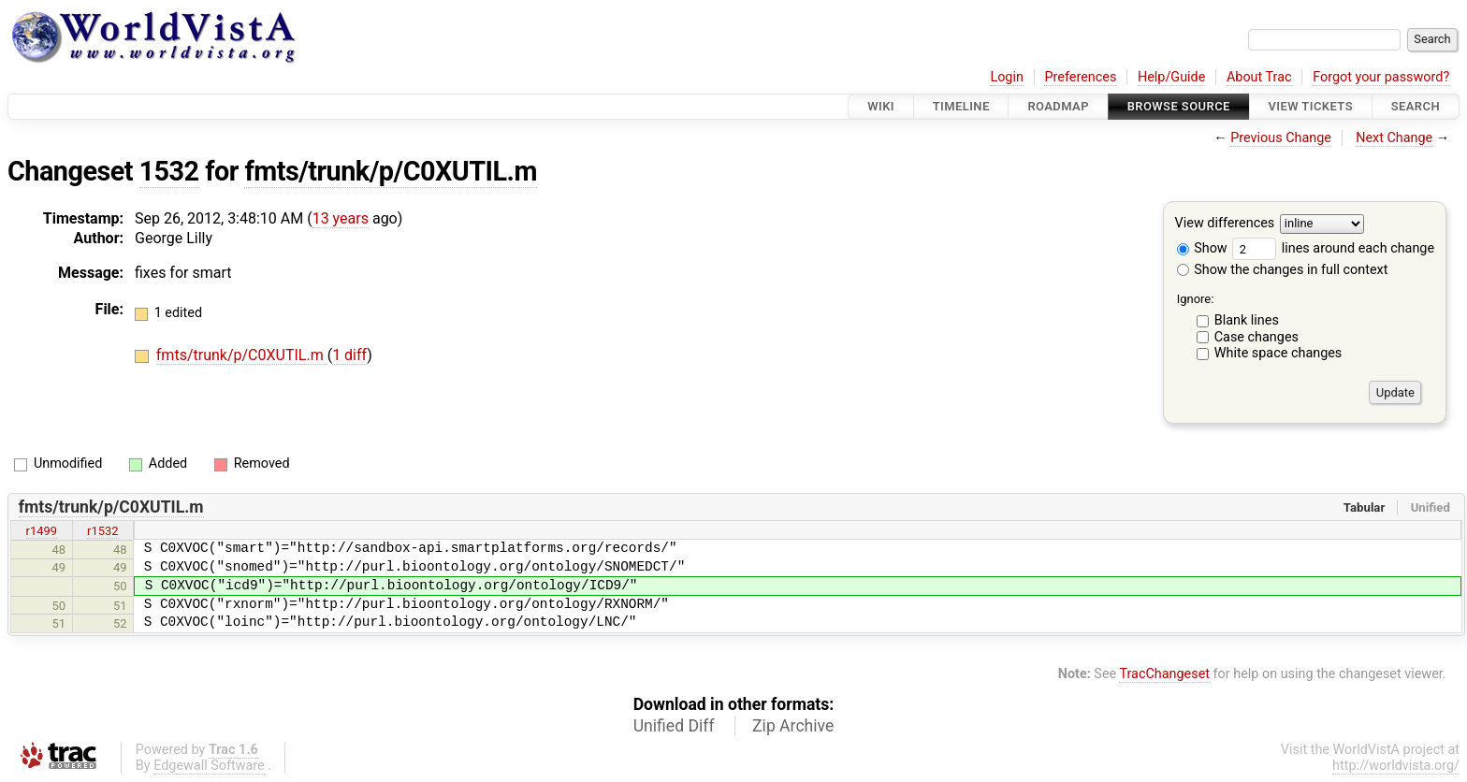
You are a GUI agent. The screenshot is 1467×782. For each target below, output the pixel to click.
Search (1415, 106)
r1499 (42, 531)
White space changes (1278, 353)
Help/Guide (1171, 77)
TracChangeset (1164, 674)
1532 (169, 171)
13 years (340, 218)
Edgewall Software (209, 766)
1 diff (349, 355)
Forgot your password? (1381, 77)
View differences (1225, 224)
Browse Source (1178, 106)
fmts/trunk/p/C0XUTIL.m (390, 171)
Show (1202, 248)
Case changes (1256, 337)
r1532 (103, 531)
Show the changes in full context (1282, 270)
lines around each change (1333, 248)
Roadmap (1058, 106)
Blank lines (1246, 320)
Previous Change (1280, 138)
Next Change (1394, 138)
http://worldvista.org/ (1396, 766)
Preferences (1080, 77)
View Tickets (1311, 106)
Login (1007, 77)
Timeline (961, 106)
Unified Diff (674, 726)
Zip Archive (793, 726)
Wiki (880, 106)
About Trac (1259, 77)
